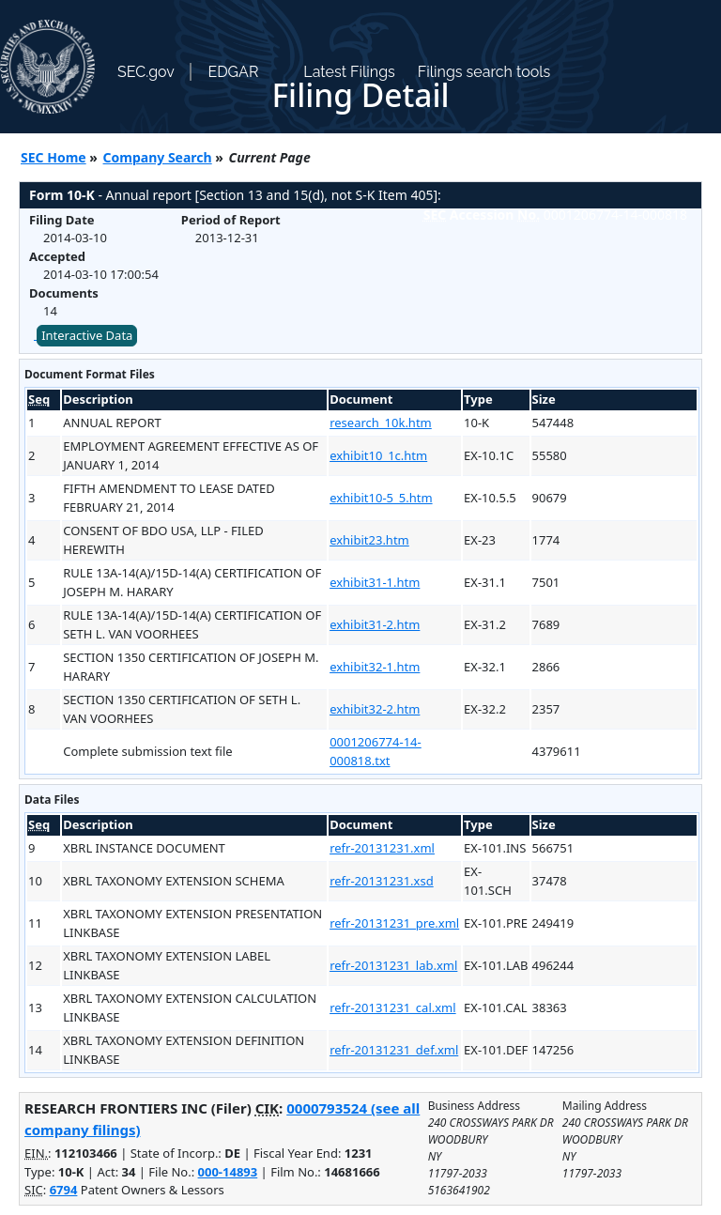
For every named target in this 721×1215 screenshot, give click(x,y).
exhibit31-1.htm (375, 582)
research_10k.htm (381, 422)
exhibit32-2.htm (375, 708)
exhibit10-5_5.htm (381, 497)
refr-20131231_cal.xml (393, 1007)
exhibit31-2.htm (375, 624)
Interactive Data (86, 335)
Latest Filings (348, 72)
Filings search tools (484, 72)
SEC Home (53, 157)
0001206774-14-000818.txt (376, 751)
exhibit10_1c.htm (378, 455)
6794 (64, 1189)
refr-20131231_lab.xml (393, 965)
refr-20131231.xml (382, 847)
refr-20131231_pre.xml (394, 923)
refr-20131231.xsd (382, 880)
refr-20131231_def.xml (394, 1049)
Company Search (157, 157)
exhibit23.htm (369, 539)
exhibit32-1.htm (375, 666)
